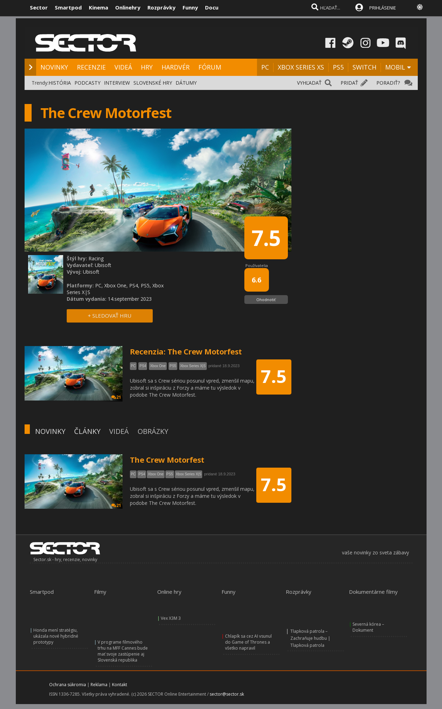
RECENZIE (91, 67)
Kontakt (119, 685)
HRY (147, 67)
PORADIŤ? (388, 82)
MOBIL (395, 67)
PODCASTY (87, 82)
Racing (96, 258)
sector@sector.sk (227, 694)
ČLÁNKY (87, 431)
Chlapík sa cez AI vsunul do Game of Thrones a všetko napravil (248, 642)
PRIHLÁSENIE (382, 8)
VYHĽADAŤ (309, 82)
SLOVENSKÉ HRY (152, 82)
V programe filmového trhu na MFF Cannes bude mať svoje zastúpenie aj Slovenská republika (123, 651)
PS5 (338, 67)
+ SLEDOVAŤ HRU (109, 315)
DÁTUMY (186, 82)
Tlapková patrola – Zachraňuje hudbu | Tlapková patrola (310, 638)
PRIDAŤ (349, 82)
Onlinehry (127, 7)
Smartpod (68, 7)
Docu (211, 7)
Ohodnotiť (266, 299)
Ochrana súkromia (67, 685)
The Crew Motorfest (167, 459)
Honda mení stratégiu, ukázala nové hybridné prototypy (55, 636)
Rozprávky (161, 7)
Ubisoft (103, 265)
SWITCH (364, 67)
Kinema (98, 7)
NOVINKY (54, 67)
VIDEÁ (123, 67)
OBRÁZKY (153, 431)
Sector (39, 7)
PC (265, 67)
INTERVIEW (117, 82)
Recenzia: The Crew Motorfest (186, 351)
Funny (190, 7)
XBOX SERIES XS (301, 67)
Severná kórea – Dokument (368, 627)
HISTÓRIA (59, 82)
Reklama (99, 685)
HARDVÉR (175, 67)
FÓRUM (209, 67)
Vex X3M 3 (171, 618)
